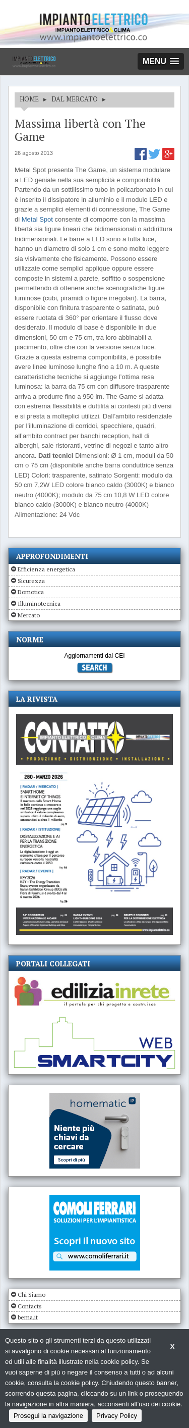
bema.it (28, 1317)
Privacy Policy (116, 1415)
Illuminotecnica (39, 603)
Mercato (29, 615)
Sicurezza (31, 581)
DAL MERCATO (74, 98)
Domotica (31, 592)
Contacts (30, 1306)
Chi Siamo (31, 1294)
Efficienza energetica (46, 569)
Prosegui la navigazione (48, 1415)
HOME (29, 98)
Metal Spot (37, 219)
